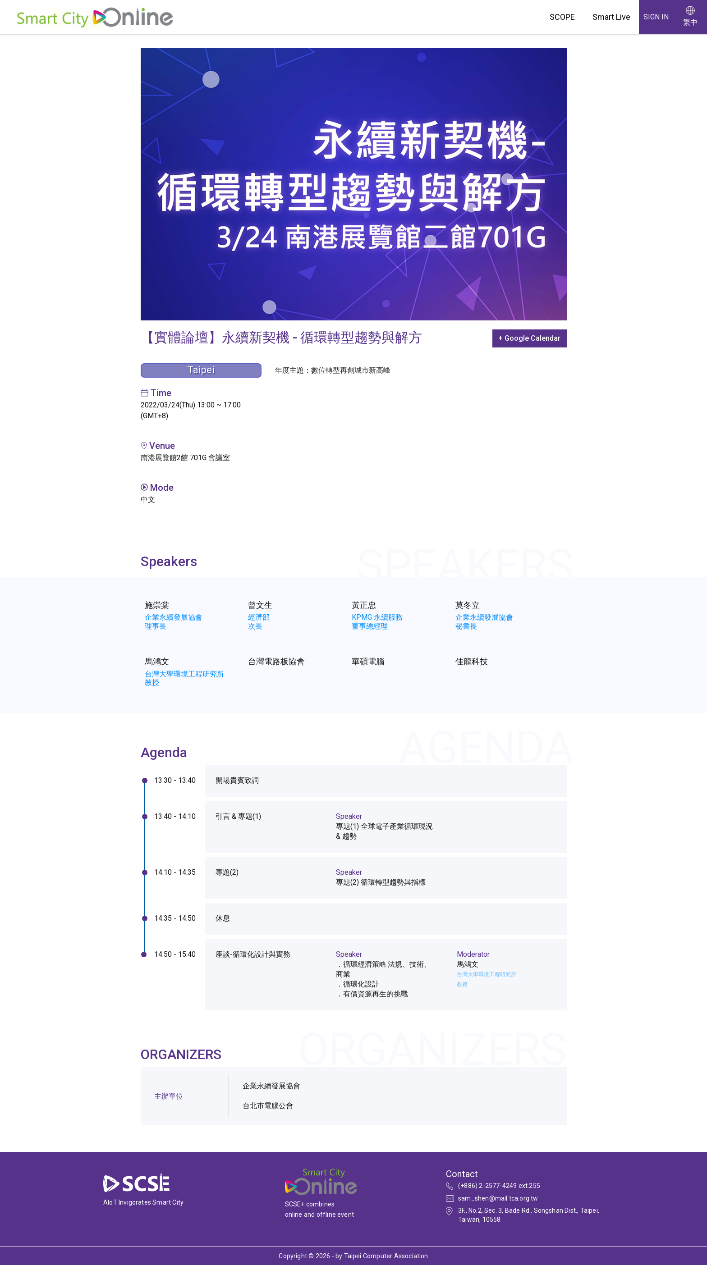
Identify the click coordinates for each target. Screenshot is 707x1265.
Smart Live (611, 17)
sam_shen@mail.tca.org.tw (498, 1198)
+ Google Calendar (529, 338)
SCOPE (562, 17)
